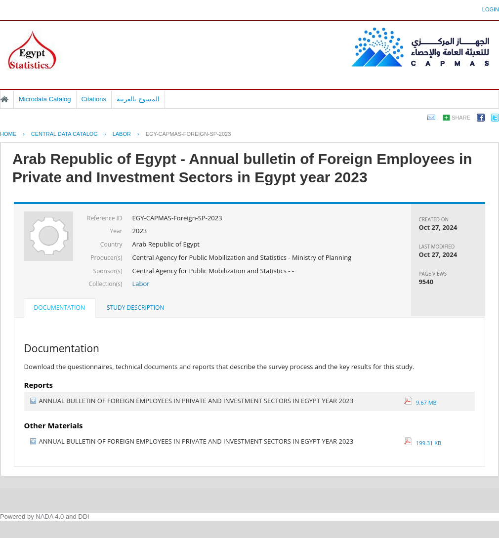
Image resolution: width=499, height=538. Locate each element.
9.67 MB (420, 402)
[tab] (59, 308)
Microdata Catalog (45, 99)
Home (4, 99)
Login (490, 9)
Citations (94, 99)
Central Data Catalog (64, 134)
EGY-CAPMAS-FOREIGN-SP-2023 (188, 134)
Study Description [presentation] (135, 307)
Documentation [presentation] (59, 307)
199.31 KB (423, 443)
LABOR (122, 134)
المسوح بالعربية (138, 99)
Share (461, 118)
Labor (141, 283)
